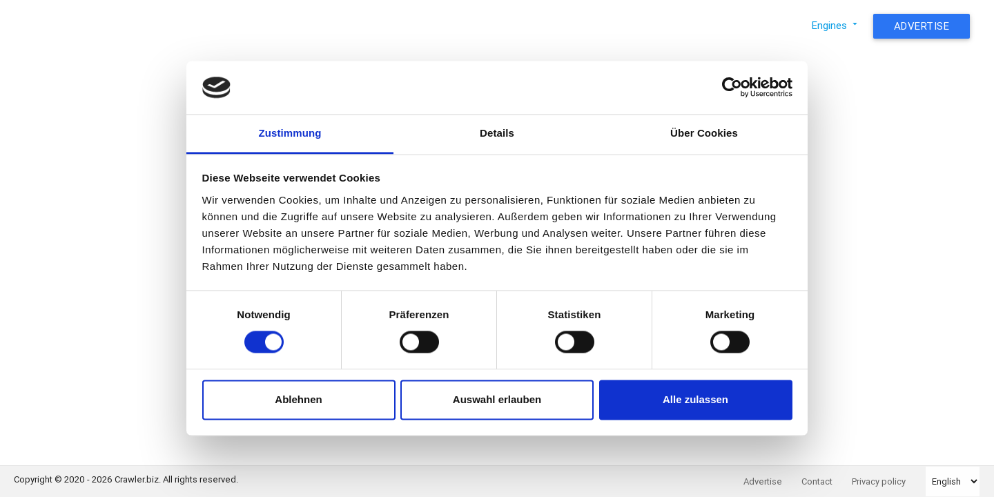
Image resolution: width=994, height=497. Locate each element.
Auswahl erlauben (497, 399)
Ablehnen (298, 399)
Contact (816, 481)
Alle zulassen (695, 399)
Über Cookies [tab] (704, 133)
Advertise (922, 25)
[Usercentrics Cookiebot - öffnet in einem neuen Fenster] (732, 87)
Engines (836, 25)
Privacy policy (879, 481)
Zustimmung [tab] (290, 133)
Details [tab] (497, 133)
